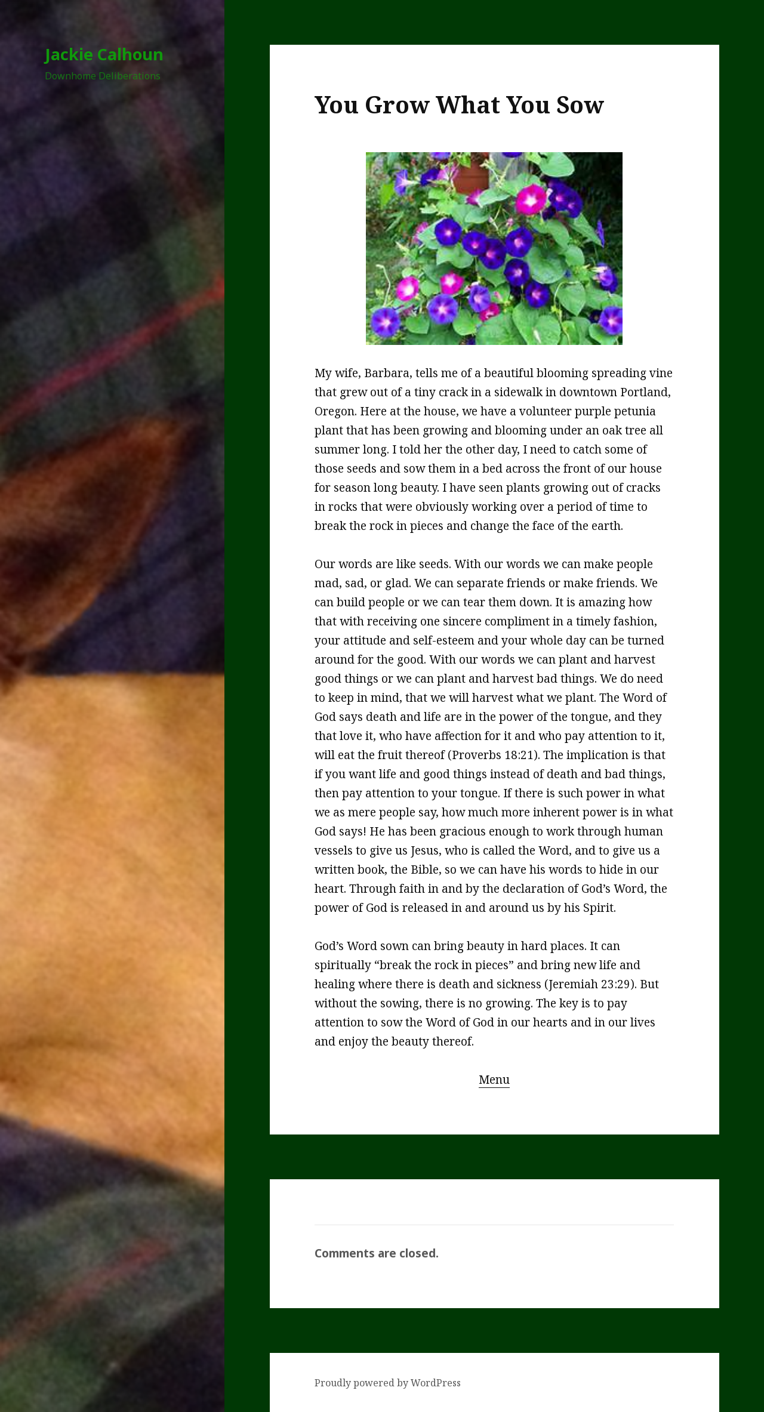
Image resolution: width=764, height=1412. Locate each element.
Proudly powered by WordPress (388, 1382)
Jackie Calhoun (104, 54)
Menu (494, 1079)
